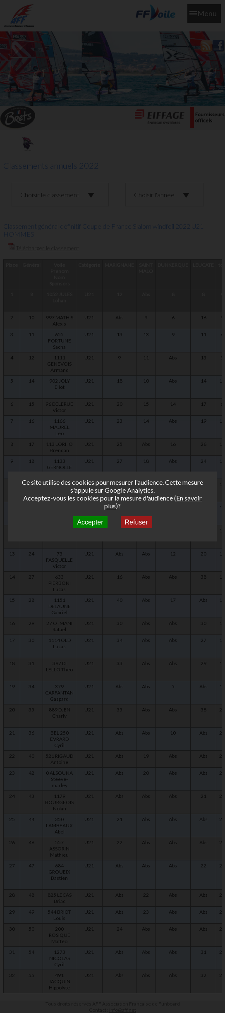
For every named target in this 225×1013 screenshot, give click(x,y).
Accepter (90, 522)
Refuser (136, 522)
